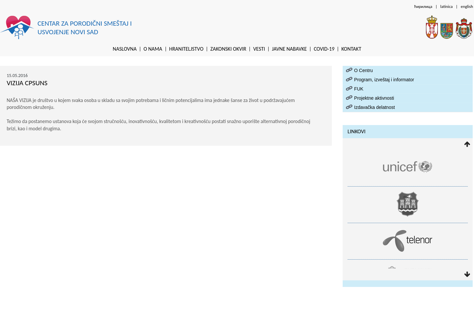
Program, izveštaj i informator (384, 79)
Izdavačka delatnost (374, 107)
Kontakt (351, 49)
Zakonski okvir (228, 49)
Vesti (259, 49)
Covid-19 (324, 49)
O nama (153, 49)
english (467, 6)
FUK (358, 88)
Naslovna (125, 49)
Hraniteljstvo (186, 49)
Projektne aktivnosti (374, 98)
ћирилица (423, 6)
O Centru (363, 70)
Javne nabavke (289, 49)
